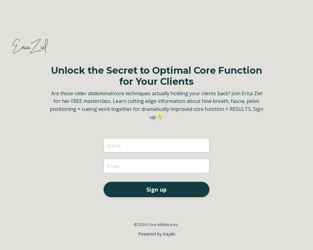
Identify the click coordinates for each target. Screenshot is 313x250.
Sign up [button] (156, 189)
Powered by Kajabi (156, 234)
